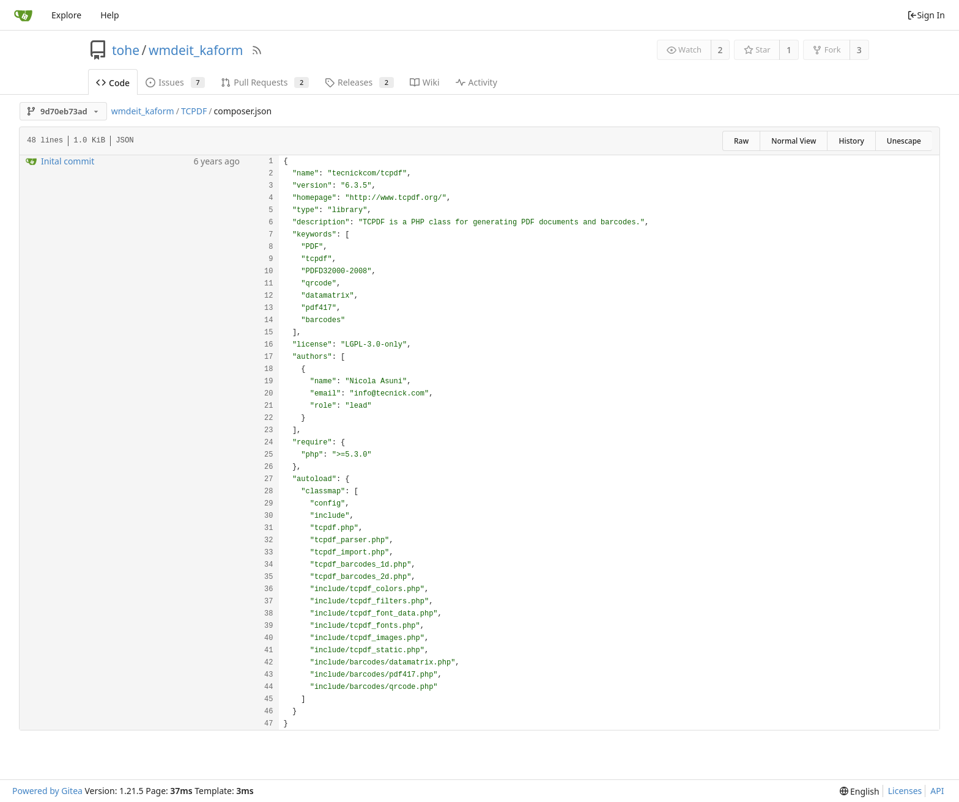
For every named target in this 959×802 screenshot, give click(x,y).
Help (109, 15)
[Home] (23, 15)
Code (113, 83)
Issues (175, 82)
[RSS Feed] (256, 50)
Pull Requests (265, 82)
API (937, 790)
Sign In (926, 15)
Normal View (793, 141)
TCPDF (194, 111)
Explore (66, 15)
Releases (359, 82)
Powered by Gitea (47, 790)
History (851, 141)
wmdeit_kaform (196, 50)
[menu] (859, 791)
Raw (741, 141)
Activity (476, 82)
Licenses (905, 790)
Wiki (425, 82)
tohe (125, 50)
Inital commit (67, 161)
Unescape (904, 141)
